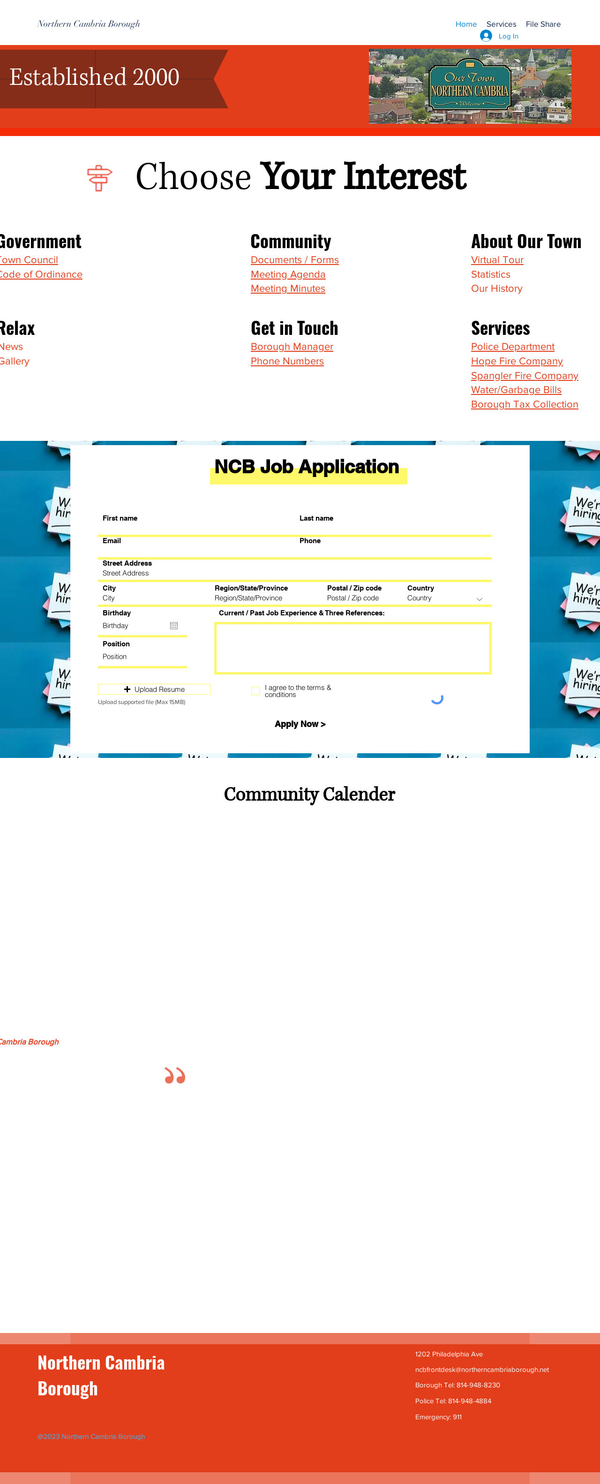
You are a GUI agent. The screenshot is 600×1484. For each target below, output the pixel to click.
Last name (316, 518)
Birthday (117, 612)
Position (116, 643)
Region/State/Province (251, 587)
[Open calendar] (174, 625)
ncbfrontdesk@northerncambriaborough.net (482, 1369)
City (109, 587)
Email (112, 540)
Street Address (127, 563)
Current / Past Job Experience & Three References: (302, 612)
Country (420, 587)
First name (120, 518)
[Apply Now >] (300, 724)
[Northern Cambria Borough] (89, 24)
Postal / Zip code (354, 587)
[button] (501, 24)
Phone (310, 540)
